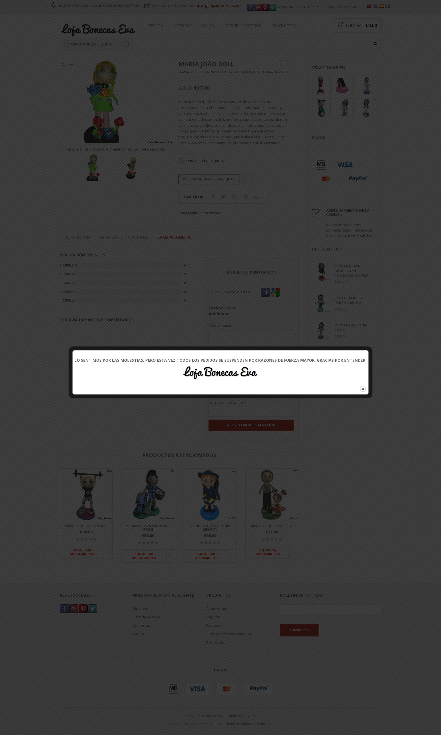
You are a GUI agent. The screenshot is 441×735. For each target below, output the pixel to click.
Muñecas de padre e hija (272, 526)
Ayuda (208, 25)
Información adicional (124, 237)
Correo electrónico (227, 402)
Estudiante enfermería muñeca (210, 528)
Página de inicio (191, 72)
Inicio (189, 715)
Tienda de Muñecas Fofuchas (248, 723)
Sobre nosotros (243, 25)
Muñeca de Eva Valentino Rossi (148, 528)
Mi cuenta (141, 608)
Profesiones (216, 642)
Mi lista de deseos (343, 7)
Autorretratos (247, 72)
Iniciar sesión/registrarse (293, 7)
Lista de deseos (146, 616)
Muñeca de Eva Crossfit (86, 526)
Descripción (77, 237)
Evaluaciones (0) (174, 237)
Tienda (155, 25)
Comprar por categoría (96, 44)
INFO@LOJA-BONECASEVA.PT (219, 6)
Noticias (182, 25)
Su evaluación (221, 325)
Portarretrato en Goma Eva (229, 633)
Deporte (213, 616)
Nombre (218, 382)
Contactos (283, 25)
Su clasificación (222, 307)
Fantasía (213, 625)
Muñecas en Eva (219, 72)
